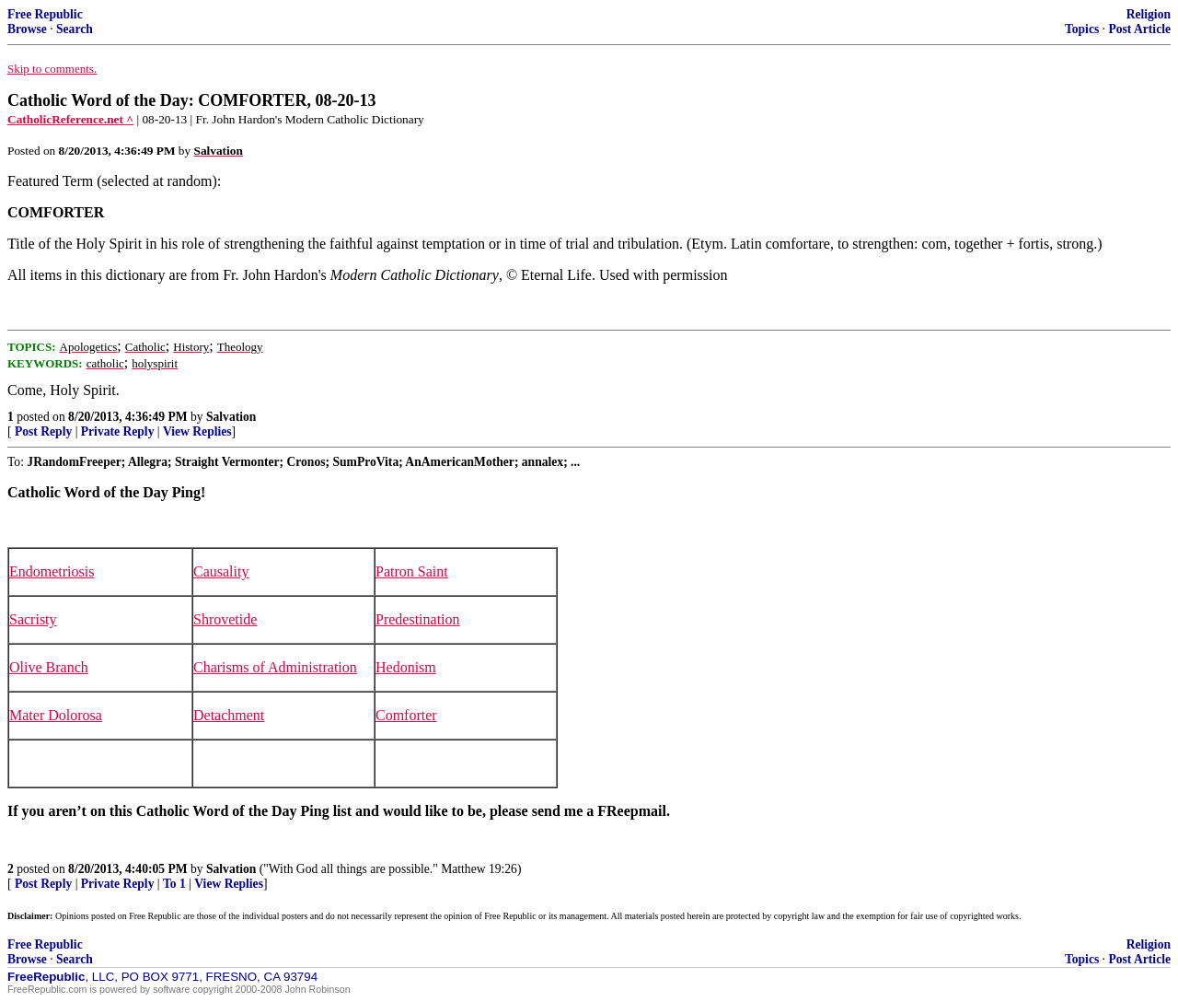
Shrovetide (225, 619)
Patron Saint (411, 571)
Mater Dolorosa (55, 715)
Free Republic (45, 14)
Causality (220, 571)
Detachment (228, 715)
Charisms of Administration (275, 667)
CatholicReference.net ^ (70, 119)
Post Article (1139, 29)
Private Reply (118, 431)
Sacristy (33, 619)
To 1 (174, 884)
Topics (1082, 29)
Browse (27, 29)
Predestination (417, 619)
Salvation (231, 417)
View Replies (197, 431)
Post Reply (43, 431)
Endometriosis (51, 571)
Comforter (406, 715)
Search (74, 29)
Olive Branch (48, 667)
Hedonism (405, 667)
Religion (1148, 14)
